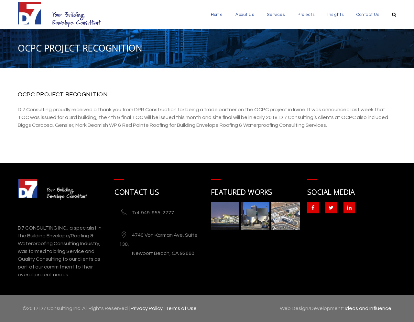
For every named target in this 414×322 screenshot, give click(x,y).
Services (276, 14)
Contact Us (367, 14)
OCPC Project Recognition (63, 94)
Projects (306, 14)
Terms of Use (181, 308)
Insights (335, 14)
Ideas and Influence (368, 308)
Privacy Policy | (148, 308)
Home (217, 14)
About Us (244, 14)
